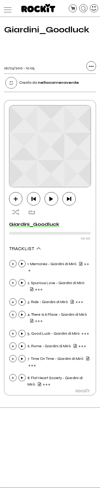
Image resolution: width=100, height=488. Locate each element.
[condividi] (91, 66)
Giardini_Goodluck (34, 224)
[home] (38, 8)
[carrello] (73, 8)
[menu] (6, 8)
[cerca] (83, 8)
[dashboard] (94, 8)
